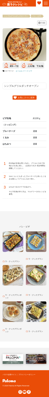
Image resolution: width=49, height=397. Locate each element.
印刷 (41, 23)
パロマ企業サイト (9, 375)
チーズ (25, 71)
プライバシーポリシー (26, 375)
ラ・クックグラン (12, 261)
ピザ (30, 71)
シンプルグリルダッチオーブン (16, 16)
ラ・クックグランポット (13, 296)
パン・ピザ (36, 16)
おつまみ (19, 71)
